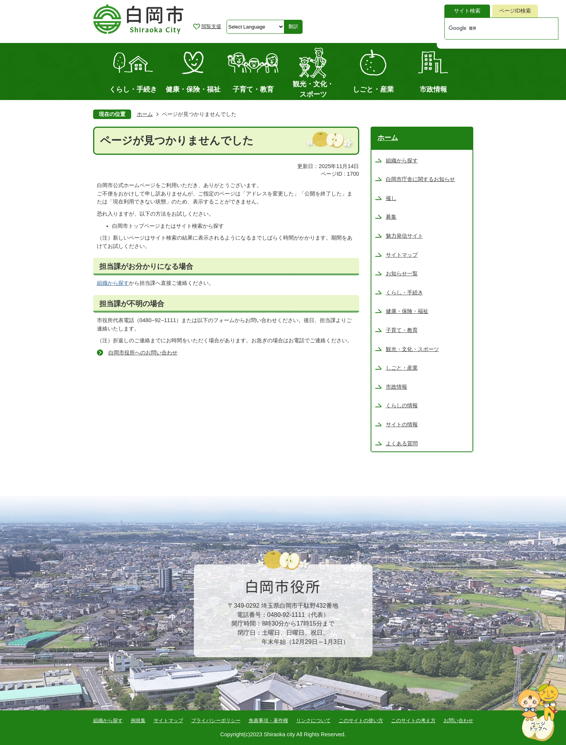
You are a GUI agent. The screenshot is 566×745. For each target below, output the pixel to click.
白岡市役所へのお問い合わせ (143, 352)
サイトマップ (168, 720)
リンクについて (313, 720)
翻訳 (293, 26)
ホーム (145, 114)
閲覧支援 (211, 26)
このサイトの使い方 (361, 720)
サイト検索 (467, 11)
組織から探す (113, 283)
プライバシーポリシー (216, 720)
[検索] (493, 28)
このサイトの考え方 (413, 720)
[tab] (467, 11)
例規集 (138, 720)
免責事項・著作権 (268, 720)
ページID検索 (515, 11)
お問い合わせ (458, 720)
